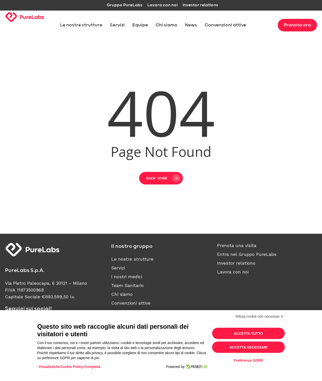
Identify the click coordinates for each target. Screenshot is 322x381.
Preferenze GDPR (248, 360)
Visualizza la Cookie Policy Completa (69, 367)
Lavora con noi (233, 271)
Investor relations (236, 263)
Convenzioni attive (130, 303)
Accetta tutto (248, 333)
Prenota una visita (236, 245)
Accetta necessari (248, 347)
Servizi (118, 267)
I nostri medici (126, 276)
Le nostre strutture (132, 259)
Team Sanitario (127, 285)
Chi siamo (122, 294)
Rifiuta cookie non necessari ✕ (259, 316)
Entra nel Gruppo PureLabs (246, 254)
